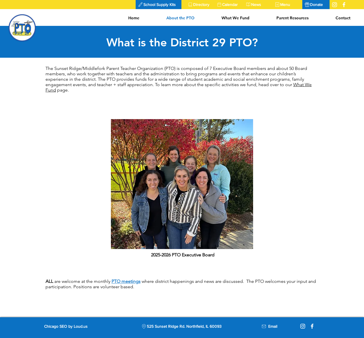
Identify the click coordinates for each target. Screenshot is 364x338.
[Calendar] (229, 4)
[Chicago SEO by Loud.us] (71, 326)
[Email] (272, 326)
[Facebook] (312, 326)
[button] (158, 4)
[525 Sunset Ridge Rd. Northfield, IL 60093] (181, 326)
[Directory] (200, 4)
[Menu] (287, 4)
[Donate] (316, 4)
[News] (258, 4)
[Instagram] (302, 326)
